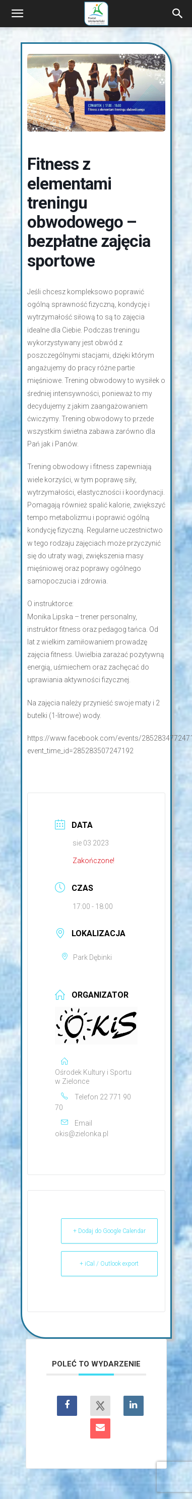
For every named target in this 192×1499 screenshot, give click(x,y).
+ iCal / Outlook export (109, 1263)
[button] (17, 13)
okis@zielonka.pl (81, 1134)
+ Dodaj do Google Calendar (109, 1230)
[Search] (178, 13)
